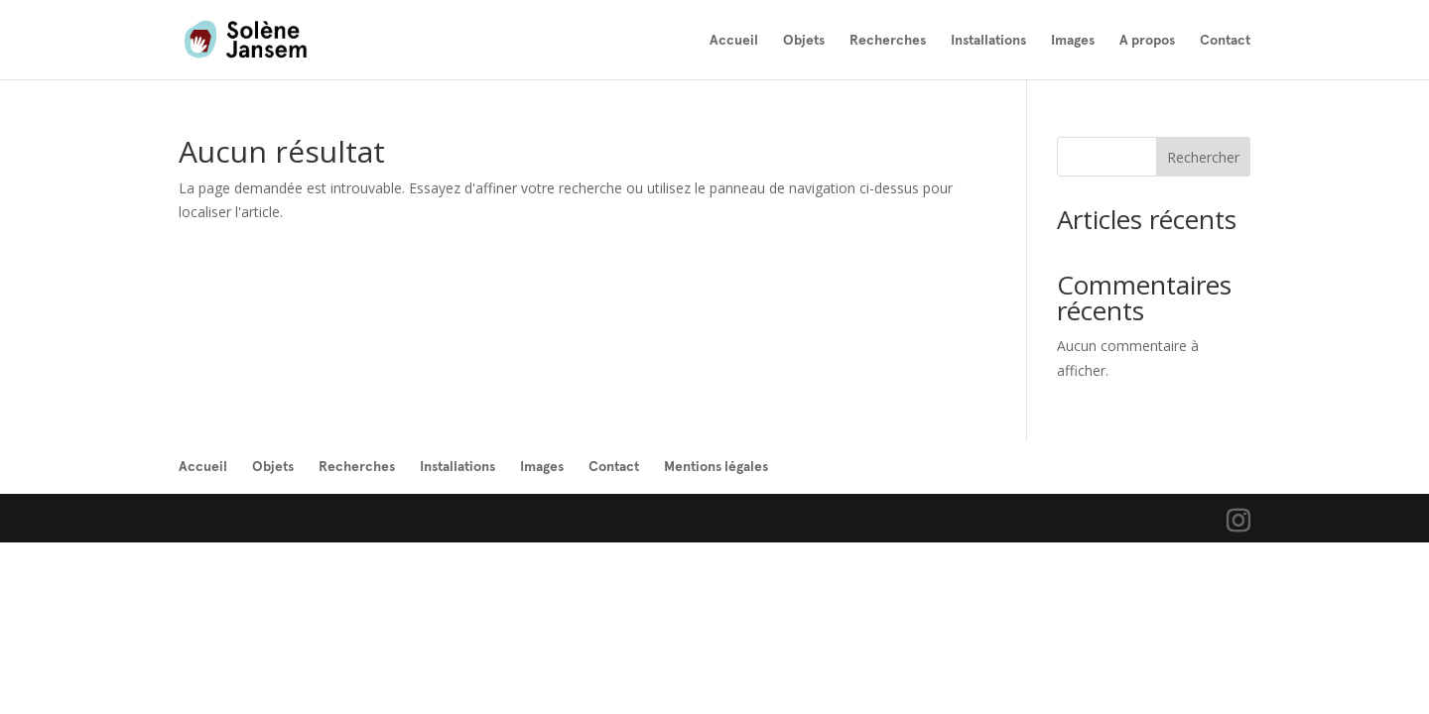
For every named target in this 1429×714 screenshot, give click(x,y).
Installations (988, 40)
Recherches (887, 40)
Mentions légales (716, 466)
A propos (1147, 40)
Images (1073, 40)
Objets (804, 40)
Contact (1225, 40)
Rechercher (1203, 157)
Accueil (734, 40)
